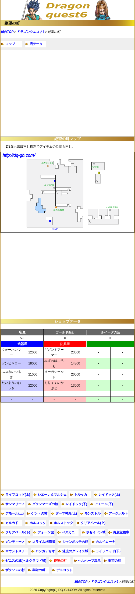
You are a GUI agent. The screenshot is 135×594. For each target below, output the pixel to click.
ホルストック (63, 523)
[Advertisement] (67, 93)
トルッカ (80, 494)
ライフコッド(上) (17, 494)
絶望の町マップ (67, 139)
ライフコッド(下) (108, 551)
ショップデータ (67, 321)
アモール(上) (14, 513)
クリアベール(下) (17, 532)
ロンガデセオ (45, 551)
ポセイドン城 (95, 532)
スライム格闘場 (43, 542)
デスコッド (64, 570)
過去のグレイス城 (75, 551)
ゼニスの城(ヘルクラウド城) (25, 560)
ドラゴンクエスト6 (30, 32)
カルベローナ (105, 542)
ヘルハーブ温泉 (89, 560)
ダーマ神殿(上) (66, 513)
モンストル (92, 513)
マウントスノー (16, 551)
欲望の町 (114, 560)
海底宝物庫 (121, 532)
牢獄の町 (38, 570)
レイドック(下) (76, 504)
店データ (36, 44)
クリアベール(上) (93, 523)
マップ (10, 44)
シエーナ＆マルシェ (52, 494)
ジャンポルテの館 (75, 542)
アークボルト (118, 513)
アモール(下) (104, 504)
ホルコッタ (38, 523)
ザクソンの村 (15, 570)
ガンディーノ (15, 542)
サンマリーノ (15, 504)
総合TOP (7, 32)
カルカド (11, 523)
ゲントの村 (39, 513)
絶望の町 (12, 23)
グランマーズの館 (45, 504)
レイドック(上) (109, 494)
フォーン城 (46, 532)
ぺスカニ (68, 532)
